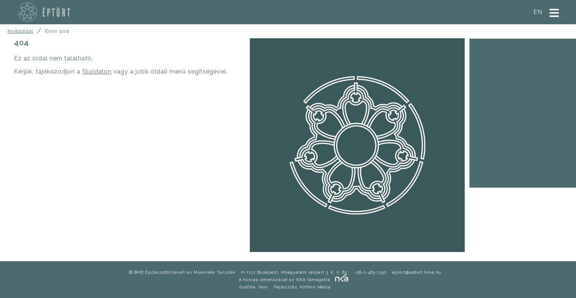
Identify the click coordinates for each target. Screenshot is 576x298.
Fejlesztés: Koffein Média (302, 287)
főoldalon (97, 71)
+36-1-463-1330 (370, 272)
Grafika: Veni (254, 287)
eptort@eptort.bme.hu (416, 272)
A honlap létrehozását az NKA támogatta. (285, 279)
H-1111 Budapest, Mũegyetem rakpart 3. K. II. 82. (295, 272)
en (537, 11)
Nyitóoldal (20, 31)
